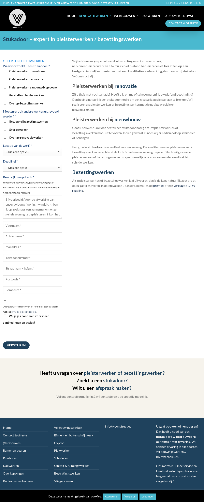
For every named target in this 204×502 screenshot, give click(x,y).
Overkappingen (13, 473)
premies (158, 185)
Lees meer (147, 496)
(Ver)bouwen (126, 16)
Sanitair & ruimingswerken (71, 465)
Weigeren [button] (130, 496)
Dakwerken (150, 16)
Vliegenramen (63, 481)
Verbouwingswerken (68, 427)
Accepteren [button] (111, 496)
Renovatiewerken (95, 16)
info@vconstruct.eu (118, 426)
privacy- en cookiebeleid (23, 311)
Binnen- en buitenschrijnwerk (73, 435)
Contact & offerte (15, 435)
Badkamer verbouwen (18, 481)
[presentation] (33, 333)
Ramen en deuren (14, 450)
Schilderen (61, 458)
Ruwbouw (10, 458)
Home (71, 16)
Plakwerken (62, 450)
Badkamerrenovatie (180, 16)
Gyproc (59, 443)
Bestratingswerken (67, 473)
